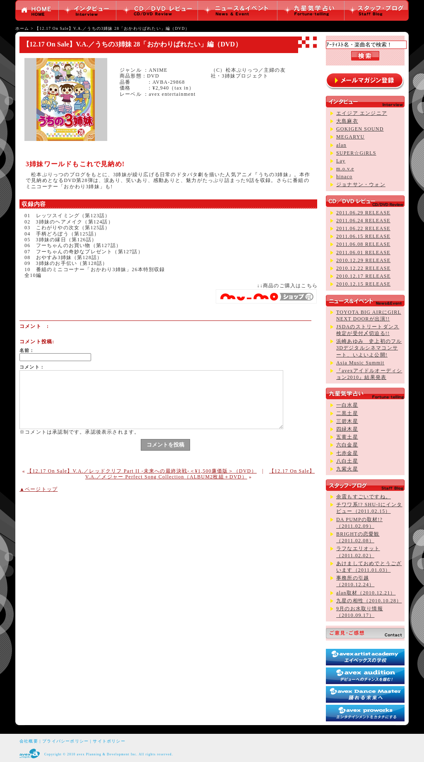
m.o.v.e (345, 169)
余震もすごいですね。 (363, 497)
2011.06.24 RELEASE (363, 220)
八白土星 (347, 461)
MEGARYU (350, 137)
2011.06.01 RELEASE (363, 252)
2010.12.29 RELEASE (363, 260)
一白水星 (347, 405)
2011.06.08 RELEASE (363, 244)
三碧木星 (347, 421)
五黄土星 (347, 437)
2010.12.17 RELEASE (363, 276)
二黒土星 (347, 413)
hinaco (344, 177)
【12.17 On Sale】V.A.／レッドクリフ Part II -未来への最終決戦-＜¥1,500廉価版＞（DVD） (142, 471)
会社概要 (28, 741)
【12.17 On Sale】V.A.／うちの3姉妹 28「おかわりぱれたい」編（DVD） (112, 28)
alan (341, 145)
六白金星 (347, 445)
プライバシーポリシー (65, 741)
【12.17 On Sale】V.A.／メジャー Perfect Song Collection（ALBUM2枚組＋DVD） (200, 474)
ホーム (22, 28)
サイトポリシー (109, 741)
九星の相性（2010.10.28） (369, 601)
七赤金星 (347, 453)
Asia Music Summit (360, 363)
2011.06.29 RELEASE (363, 213)
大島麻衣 (347, 121)
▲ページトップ (38, 489)
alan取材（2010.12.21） (366, 593)
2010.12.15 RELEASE (363, 284)
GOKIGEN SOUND (360, 129)
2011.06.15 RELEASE (363, 236)
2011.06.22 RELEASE (363, 228)
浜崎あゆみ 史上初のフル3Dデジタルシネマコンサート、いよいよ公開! (369, 347)
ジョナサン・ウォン (360, 184)
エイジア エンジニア (361, 113)
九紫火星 (347, 469)
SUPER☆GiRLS (356, 153)
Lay (340, 161)
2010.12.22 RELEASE (363, 268)
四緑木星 (347, 429)
